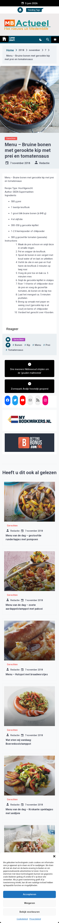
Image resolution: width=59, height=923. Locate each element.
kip (28, 345)
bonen (18, 345)
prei (48, 345)
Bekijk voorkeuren (30, 911)
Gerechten (11, 138)
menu (38, 345)
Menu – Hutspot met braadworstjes (27, 674)
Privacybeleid (35, 919)
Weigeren (29, 903)
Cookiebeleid (22, 919)
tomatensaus (15, 350)
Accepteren (29, 894)
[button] (54, 856)
